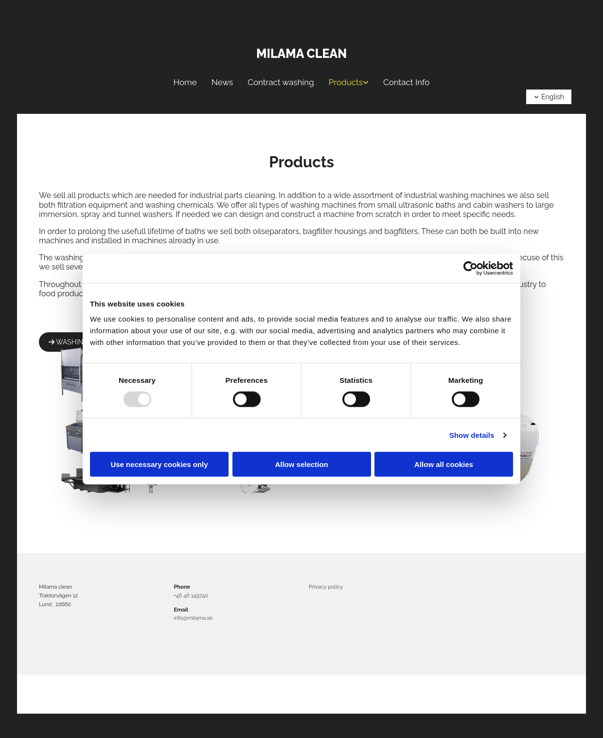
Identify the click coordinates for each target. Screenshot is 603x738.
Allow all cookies (443, 464)
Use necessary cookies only (159, 464)
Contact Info (406, 82)
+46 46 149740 (191, 596)
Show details (472, 435)
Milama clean (301, 53)
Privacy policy (326, 587)
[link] (348, 82)
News (222, 82)
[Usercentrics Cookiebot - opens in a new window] (470, 268)
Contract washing (281, 82)
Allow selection (301, 464)
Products (346, 82)
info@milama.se (193, 618)
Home (185, 82)
